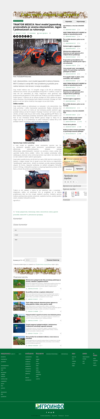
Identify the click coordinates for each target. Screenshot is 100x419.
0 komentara (32, 33)
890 (80, 127)
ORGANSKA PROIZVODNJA (52, 354)
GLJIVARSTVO (3, 396)
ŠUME (37, 357)
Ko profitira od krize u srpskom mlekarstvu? (39, 292)
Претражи (79, 169)
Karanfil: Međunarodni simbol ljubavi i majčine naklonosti (72, 118)
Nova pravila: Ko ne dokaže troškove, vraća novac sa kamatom (42, 337)
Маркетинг (54, 415)
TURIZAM (74, 361)
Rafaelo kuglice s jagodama (71, 46)
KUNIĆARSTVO (28, 380)
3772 (80, 121)
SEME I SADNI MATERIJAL (38, 370)
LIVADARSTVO (3, 381)
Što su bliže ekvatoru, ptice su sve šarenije (73, 40)
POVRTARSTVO (4, 359)
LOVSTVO (38, 379)
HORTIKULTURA (4, 379)
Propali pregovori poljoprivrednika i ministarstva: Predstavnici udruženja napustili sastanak (41, 325)
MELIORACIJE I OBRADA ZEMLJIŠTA (3, 374)
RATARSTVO (3, 357)
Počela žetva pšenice (69, 124)
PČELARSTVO (28, 371)
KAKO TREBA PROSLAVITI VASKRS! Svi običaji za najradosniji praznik (74, 33)
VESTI (20, 354)
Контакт (67, 415)
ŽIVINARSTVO (28, 369)
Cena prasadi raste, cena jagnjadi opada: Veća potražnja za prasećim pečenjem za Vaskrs (74, 69)
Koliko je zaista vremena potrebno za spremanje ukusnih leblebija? (74, 130)
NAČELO (95, 365)
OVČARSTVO (27, 361)
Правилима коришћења (43, 264)
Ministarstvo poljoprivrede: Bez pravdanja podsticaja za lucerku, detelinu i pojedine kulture (43, 280)
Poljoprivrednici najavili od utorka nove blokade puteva (43, 315)
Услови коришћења (45, 415)
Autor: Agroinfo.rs (43, 33)
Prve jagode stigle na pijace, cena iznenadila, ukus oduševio (73, 77)
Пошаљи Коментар (53, 260)
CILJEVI (94, 363)
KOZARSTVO (27, 364)
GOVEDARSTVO (28, 357)
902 (80, 133)
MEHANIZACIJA (64, 354)
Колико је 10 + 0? (19, 260)
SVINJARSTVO (28, 359)
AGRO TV (13, 354)
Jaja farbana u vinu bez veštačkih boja (73, 26)
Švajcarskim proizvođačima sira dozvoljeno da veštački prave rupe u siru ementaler (74, 61)
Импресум (61, 415)
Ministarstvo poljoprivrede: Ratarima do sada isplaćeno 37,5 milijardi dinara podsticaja (73, 53)
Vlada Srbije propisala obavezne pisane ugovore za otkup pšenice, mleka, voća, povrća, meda (42, 303)
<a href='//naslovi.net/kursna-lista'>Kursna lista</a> (75, 194)
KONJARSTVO (28, 366)
